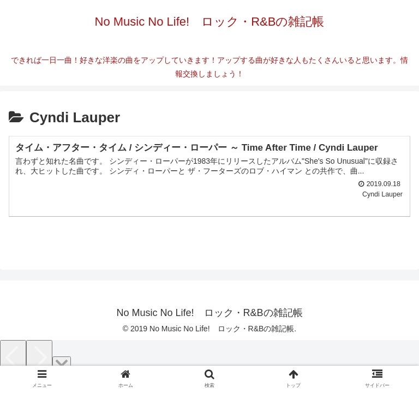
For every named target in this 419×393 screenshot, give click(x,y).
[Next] (39, 358)
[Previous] (13, 358)
